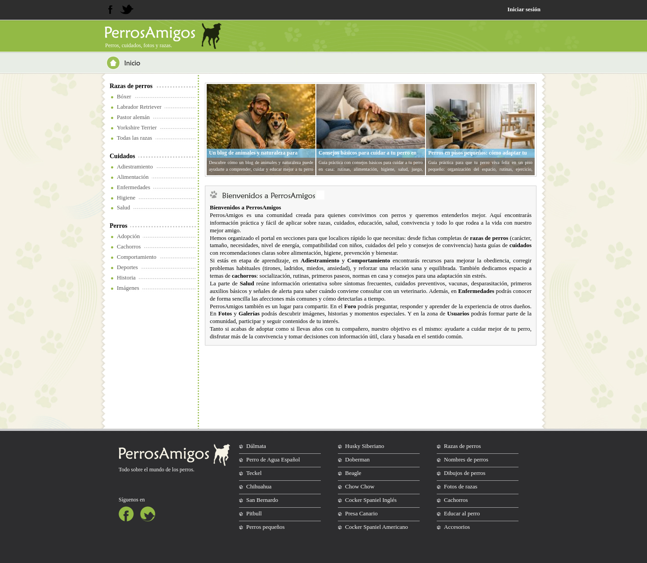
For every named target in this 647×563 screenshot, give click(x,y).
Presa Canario (361, 513)
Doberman (357, 459)
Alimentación (133, 176)
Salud (123, 207)
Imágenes (128, 287)
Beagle (353, 473)
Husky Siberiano (364, 446)
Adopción (128, 236)
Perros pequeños (265, 526)
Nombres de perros (466, 459)
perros (186, 469)
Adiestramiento (135, 166)
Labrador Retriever (139, 106)
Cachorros (129, 246)
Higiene (126, 197)
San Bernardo (262, 500)
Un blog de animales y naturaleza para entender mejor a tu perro (253, 156)
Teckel (253, 473)
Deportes (127, 267)
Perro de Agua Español (273, 459)
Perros (118, 225)
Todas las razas (134, 137)
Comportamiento (136, 256)
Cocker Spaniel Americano (376, 526)
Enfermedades (133, 187)
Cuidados (122, 156)
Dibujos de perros (464, 473)
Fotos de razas (460, 486)
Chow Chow (359, 486)
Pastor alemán (133, 117)
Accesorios (457, 526)
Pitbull (254, 513)
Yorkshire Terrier (137, 127)
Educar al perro (462, 513)
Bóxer (124, 96)
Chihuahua (258, 486)
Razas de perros (131, 86)
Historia (126, 277)
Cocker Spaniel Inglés (371, 500)
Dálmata (256, 446)
